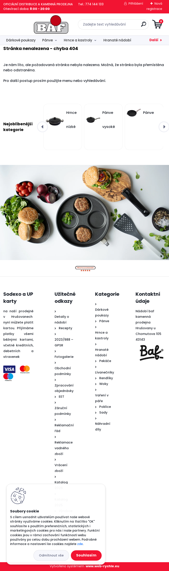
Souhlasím (86, 555)
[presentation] (42, 126)
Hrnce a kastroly (78, 40)
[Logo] (30, 24)
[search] (137, 26)
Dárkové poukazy (21, 40)
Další (153, 40)
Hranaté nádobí (117, 40)
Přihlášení (136, 3)
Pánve (47, 40)
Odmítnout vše (51, 555)
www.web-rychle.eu (102, 566)
